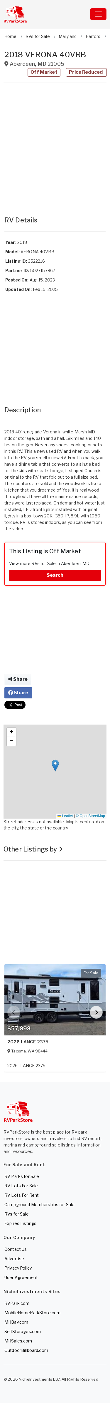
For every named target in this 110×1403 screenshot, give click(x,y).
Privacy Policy (18, 1267)
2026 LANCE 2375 (27, 1042)
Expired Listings (20, 1223)
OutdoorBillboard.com (26, 1350)
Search (55, 575)
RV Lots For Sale (21, 1185)
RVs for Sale (16, 1213)
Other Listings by (33, 849)
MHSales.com (18, 1340)
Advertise (14, 1258)
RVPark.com (16, 1303)
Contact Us (15, 1249)
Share (18, 679)
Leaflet (65, 816)
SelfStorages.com (22, 1331)
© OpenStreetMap (90, 816)
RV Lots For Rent (21, 1195)
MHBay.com (16, 1322)
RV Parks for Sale (21, 1176)
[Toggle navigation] (98, 14)
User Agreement (21, 1277)
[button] (55, 766)
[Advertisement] (55, 147)
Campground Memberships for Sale (39, 1204)
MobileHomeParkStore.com (32, 1312)
